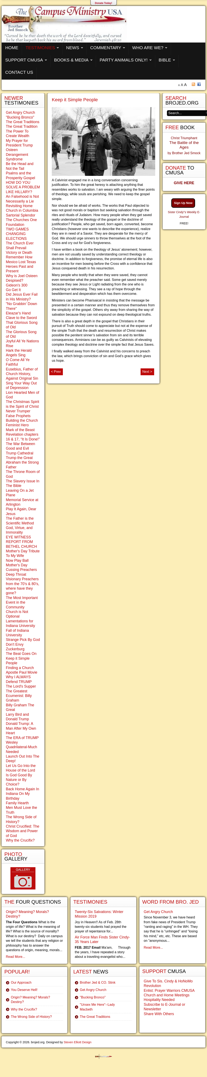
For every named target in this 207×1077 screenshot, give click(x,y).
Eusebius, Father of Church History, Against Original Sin (22, 374)
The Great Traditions (22, 122)
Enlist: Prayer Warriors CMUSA (169, 990)
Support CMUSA (24, 60)
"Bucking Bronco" (20, 117)
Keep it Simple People (75, 99)
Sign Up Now (183, 203)
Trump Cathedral (19, 453)
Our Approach (21, 982)
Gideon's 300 (16, 285)
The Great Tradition (22, 126)
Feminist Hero (17, 425)
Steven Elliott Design (77, 1042)
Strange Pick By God (23, 640)
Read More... (15, 956)
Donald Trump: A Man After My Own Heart (21, 728)
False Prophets (18, 416)
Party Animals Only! (124, 60)
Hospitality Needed (159, 1000)
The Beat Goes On (21, 654)
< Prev (56, 371)
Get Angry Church (20, 112)
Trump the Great (19, 458)
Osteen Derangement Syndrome (17, 154)
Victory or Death (19, 252)
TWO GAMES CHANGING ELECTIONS (17, 234)
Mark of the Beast (20, 430)
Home (11, 47)
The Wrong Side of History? (31, 1016)
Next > (147, 371)
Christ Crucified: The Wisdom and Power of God (22, 831)
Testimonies (40, 47)
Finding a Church (20, 668)
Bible (165, 60)
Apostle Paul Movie (21, 672)
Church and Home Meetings (166, 995)
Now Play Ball (17, 560)
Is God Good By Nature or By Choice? (19, 780)
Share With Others (159, 1014)
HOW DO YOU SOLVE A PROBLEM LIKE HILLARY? (23, 187)
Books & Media (71, 60)
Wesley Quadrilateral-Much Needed (21, 747)
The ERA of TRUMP (22, 738)
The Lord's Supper (21, 686)
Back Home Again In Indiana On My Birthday (22, 794)
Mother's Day (16, 565)
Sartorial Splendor (20, 215)
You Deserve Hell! (24, 990)
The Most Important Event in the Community (22, 602)
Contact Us (19, 72)
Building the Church (22, 420)
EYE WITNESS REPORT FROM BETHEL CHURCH (21, 542)
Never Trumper (18, 411)
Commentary (105, 47)
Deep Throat (16, 574)
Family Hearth (17, 803)
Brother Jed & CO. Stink (98, 982)
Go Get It (13, 290)
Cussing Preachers (21, 570)
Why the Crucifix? (20, 840)
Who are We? (147, 47)
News (72, 47)
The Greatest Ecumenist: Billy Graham (19, 696)
